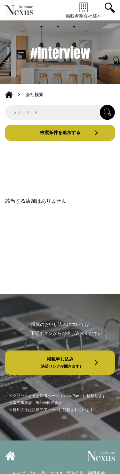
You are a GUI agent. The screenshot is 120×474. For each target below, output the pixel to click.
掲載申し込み (60, 363)
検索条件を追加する (60, 132)
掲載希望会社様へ (83, 10)
